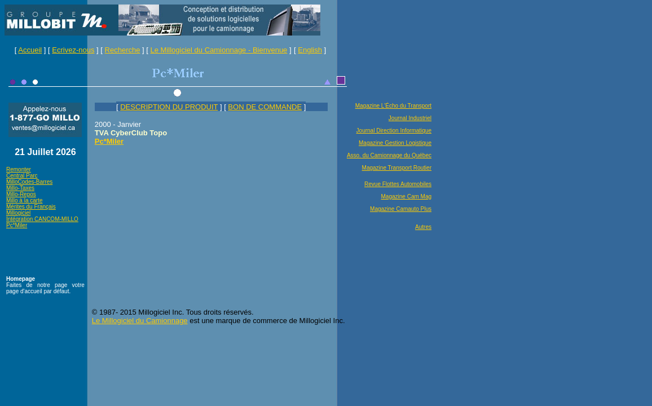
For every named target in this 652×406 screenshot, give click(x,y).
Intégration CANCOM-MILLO (42, 219)
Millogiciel (18, 213)
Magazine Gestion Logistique (395, 143)
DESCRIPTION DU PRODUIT (169, 107)
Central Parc (22, 176)
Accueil (30, 50)
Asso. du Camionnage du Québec (389, 155)
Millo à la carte (24, 200)
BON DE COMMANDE (265, 107)
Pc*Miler (16, 225)
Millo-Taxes (20, 188)
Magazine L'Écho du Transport (393, 106)
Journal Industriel (410, 118)
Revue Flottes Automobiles (397, 184)
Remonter (18, 169)
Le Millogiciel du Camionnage (140, 320)
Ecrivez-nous (73, 50)
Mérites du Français (31, 207)
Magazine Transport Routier (396, 168)
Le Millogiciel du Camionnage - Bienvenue (219, 50)
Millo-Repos (21, 194)
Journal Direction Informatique (393, 130)
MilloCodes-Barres (29, 182)
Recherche (122, 50)
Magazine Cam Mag (406, 196)
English (310, 50)
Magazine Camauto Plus (400, 209)
